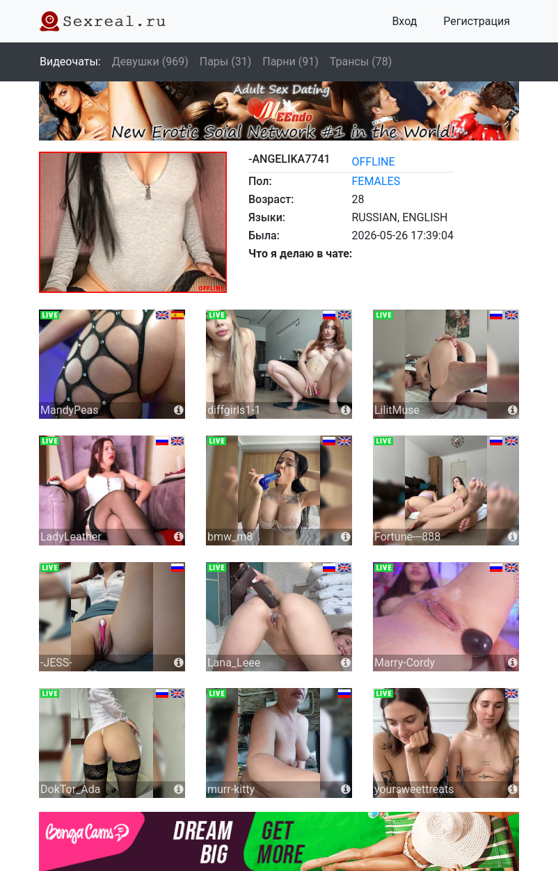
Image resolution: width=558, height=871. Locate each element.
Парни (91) (290, 61)
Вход (404, 21)
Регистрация (476, 21)
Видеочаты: (70, 61)
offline (372, 161)
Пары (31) (226, 61)
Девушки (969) (150, 61)
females (375, 181)
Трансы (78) (361, 61)
